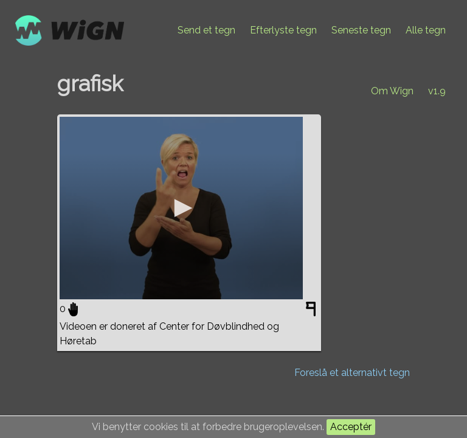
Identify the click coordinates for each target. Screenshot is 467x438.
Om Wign (392, 91)
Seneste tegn (361, 30)
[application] (181, 208)
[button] (181, 208)
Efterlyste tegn (283, 30)
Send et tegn (206, 30)
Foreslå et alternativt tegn (352, 372)
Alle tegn (426, 30)
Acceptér (351, 427)
